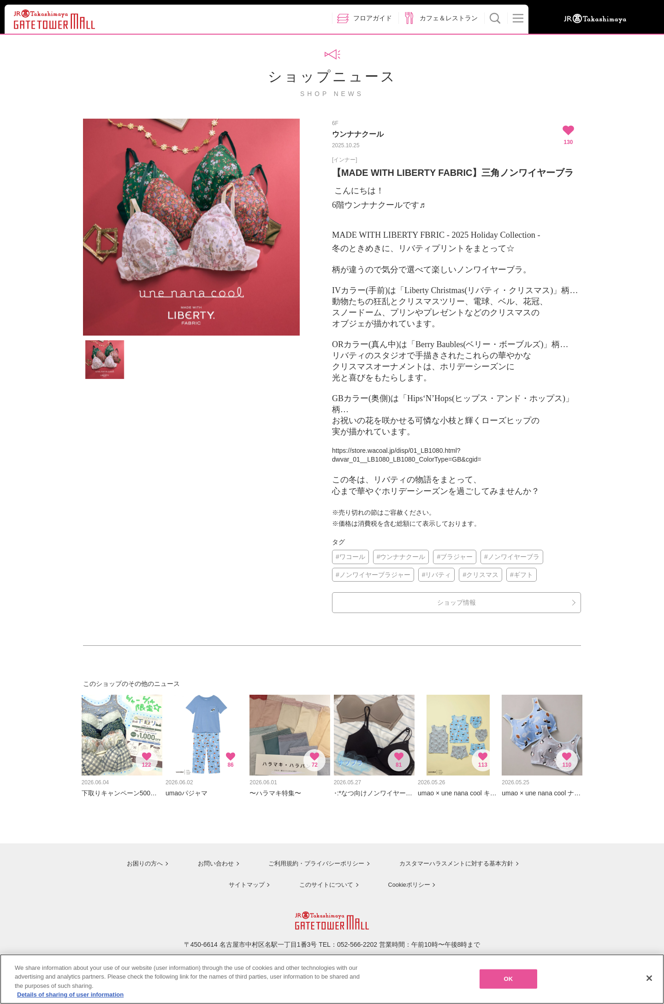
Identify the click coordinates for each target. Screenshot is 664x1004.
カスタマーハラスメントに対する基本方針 (455, 858)
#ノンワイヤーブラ (512, 556)
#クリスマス (480, 574)
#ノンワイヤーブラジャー (373, 574)
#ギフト (521, 574)
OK (508, 978)
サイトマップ (242, 879)
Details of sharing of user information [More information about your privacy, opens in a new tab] (70, 994)
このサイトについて (323, 879)
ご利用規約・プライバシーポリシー (310, 858)
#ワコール (350, 556)
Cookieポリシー (407, 879)
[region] (332, 979)
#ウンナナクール (401, 556)
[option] (191, 227)
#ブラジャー (455, 556)
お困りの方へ (137, 858)
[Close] (649, 978)
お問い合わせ (207, 858)
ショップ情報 (456, 602)
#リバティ (436, 574)
